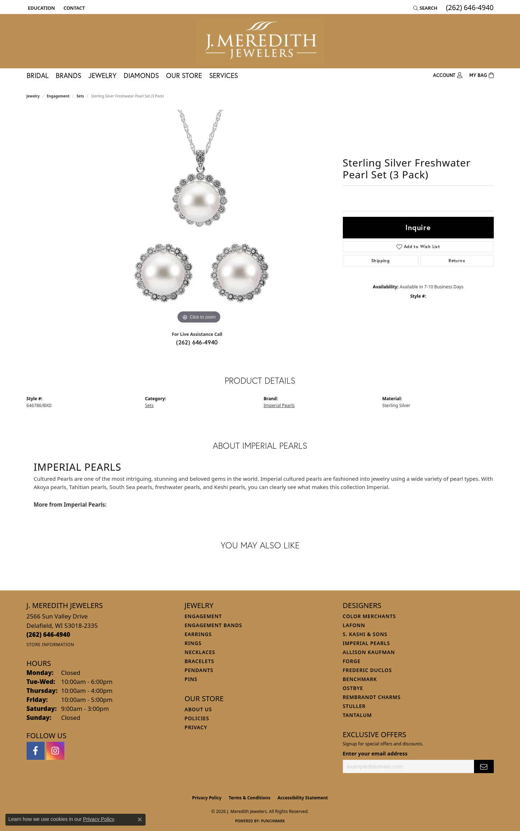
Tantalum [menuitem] (357, 715)
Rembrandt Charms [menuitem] (372, 697)
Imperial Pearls (279, 405)
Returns (456, 260)
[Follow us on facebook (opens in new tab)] (36, 751)
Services (223, 75)
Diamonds (141, 75)
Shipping (380, 260)
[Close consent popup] (140, 819)
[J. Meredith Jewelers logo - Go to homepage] (260, 41)
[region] (199, 217)
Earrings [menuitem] (198, 634)
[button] (41, 8)
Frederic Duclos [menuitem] (367, 670)
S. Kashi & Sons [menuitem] (365, 634)
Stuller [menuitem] (354, 706)
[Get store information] (50, 644)
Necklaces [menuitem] (200, 652)
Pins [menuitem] (191, 679)
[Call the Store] (48, 634)
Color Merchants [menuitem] (369, 616)
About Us (198, 709)
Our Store (184, 75)
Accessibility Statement (302, 798)
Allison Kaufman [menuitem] (369, 652)
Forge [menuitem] (352, 661)
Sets (80, 96)
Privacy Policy (207, 798)
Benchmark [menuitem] (360, 679)
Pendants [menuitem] (199, 670)
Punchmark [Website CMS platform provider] (273, 820)
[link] (73, 8)
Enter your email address (375, 753)
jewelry (33, 96)
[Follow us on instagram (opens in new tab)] (55, 751)
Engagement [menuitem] (203, 616)
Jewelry (102, 75)
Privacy (196, 727)
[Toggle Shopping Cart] (481, 75)
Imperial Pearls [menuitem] (366, 643)
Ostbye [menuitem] (353, 688)
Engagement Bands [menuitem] (213, 625)
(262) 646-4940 (197, 342)
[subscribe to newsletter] (483, 766)
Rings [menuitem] (193, 643)
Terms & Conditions (249, 798)
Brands (68, 75)
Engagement (58, 96)
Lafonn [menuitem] (354, 625)
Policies (197, 718)
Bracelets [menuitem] (199, 661)
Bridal (38, 75)
